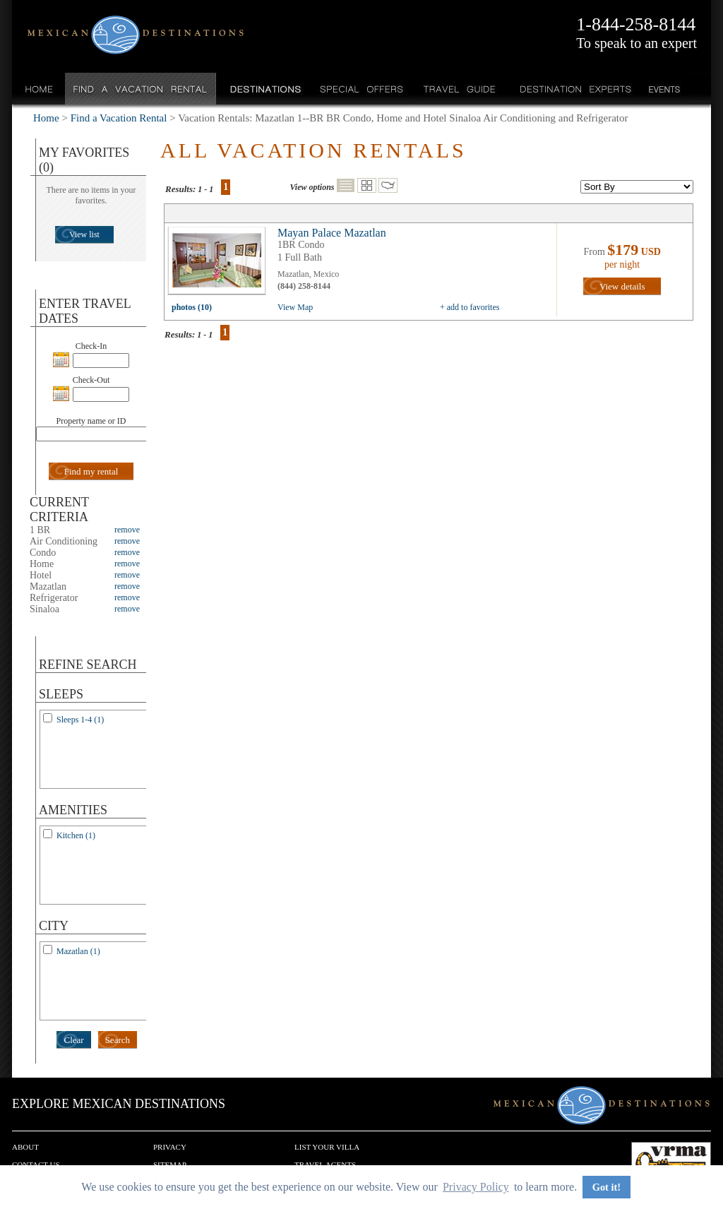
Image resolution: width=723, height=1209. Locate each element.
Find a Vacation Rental (141, 89)
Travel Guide (460, 89)
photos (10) (192, 307)
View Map (295, 307)
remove (127, 530)
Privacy (169, 1147)
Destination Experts (572, 89)
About (25, 1147)
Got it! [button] (606, 1187)
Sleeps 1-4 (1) (80, 720)
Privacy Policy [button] (476, 1187)
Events (663, 89)
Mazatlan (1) (78, 951)
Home (39, 89)
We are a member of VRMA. (671, 1163)
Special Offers (361, 89)
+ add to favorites (469, 307)
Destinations (264, 89)
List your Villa (326, 1147)
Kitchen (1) (75, 835)
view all (220, 264)
